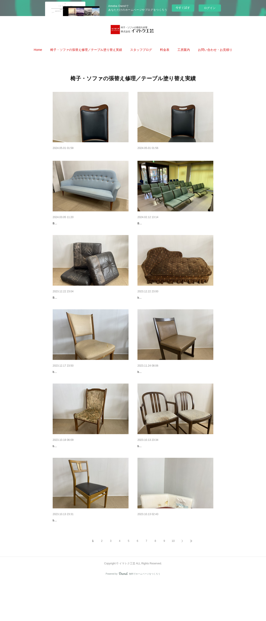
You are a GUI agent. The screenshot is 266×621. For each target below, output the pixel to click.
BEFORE (58, 235)
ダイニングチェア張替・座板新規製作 (79, 553)
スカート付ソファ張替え (154, 310)
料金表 (164, 50)
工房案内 (183, 50)
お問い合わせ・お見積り (215, 50)
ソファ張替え (146, 553)
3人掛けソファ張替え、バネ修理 (75, 229)
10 (173, 580)
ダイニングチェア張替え (70, 472)
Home (38, 50)
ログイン (210, 8)
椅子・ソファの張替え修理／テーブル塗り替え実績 (86, 50)
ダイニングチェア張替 (153, 472)
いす (56, 154)
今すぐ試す (183, 7)
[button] (38, 49)
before (141, 316)
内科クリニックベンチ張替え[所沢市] (163, 229)
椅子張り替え (146, 154)
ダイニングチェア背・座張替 (73, 391)
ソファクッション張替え (70, 310)
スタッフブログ (141, 50)
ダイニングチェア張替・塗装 (157, 391)
